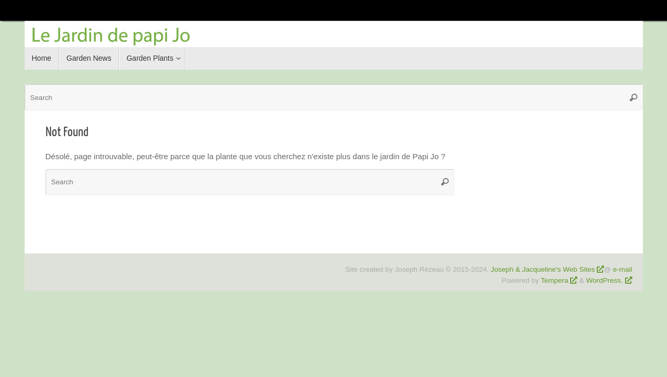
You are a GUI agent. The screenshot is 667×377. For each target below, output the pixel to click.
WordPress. (605, 280)
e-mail (622, 269)
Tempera (554, 280)
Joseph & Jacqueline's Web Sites (542, 269)
